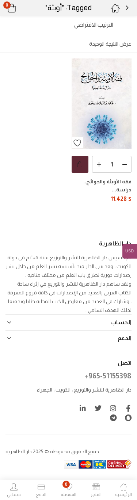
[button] (21, 8)
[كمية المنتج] (112, 164)
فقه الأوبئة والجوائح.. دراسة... (107, 185)
